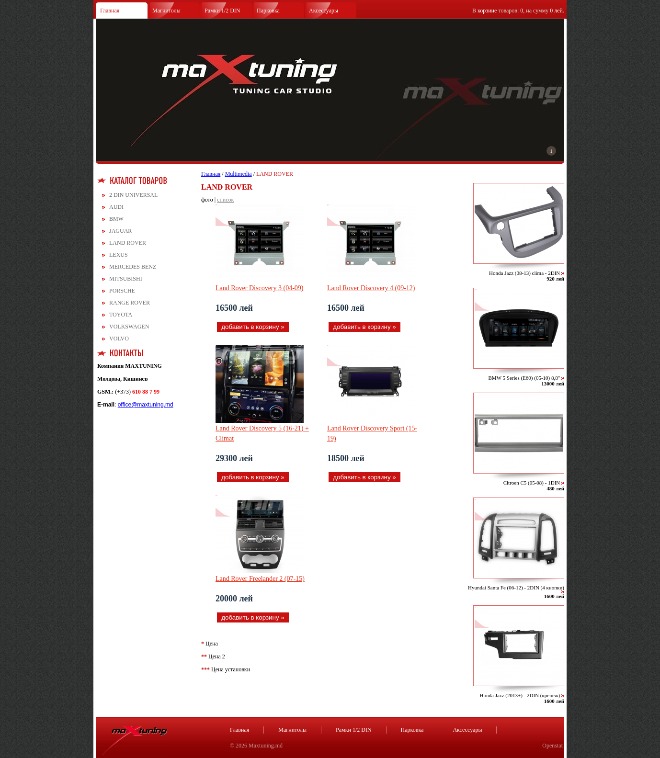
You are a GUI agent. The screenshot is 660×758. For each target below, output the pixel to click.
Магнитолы (166, 10)
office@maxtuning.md (145, 404)
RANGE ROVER (129, 302)
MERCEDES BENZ (132, 266)
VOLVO (119, 338)
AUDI (116, 207)
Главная (109, 10)
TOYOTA (120, 314)
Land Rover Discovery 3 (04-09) (260, 288)
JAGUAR (120, 230)
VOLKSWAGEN (129, 326)
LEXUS (118, 254)
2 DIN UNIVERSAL (133, 195)
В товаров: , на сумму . (518, 10)
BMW (116, 218)
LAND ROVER (127, 242)
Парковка (268, 10)
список (225, 199)
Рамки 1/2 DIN (222, 10)
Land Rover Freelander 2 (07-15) (260, 578)
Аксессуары (323, 10)
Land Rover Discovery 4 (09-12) (371, 288)
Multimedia (238, 173)
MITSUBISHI (125, 278)
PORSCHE (122, 290)
